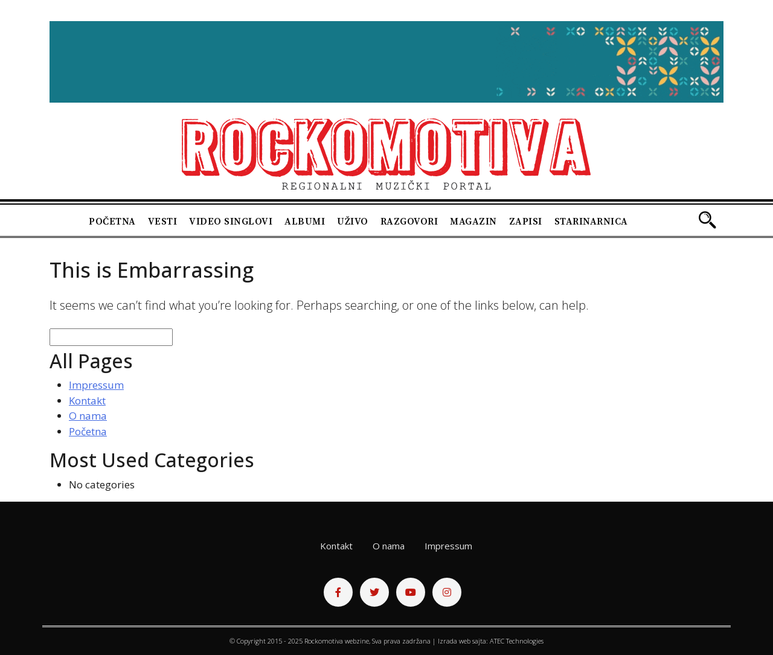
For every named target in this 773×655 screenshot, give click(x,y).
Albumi (304, 222)
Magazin (473, 222)
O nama (88, 416)
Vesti (163, 222)
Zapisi (525, 222)
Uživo (352, 222)
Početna (112, 222)
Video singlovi (230, 222)
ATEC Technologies (517, 640)
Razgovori (409, 222)
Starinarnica (591, 222)
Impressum (96, 385)
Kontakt (87, 400)
